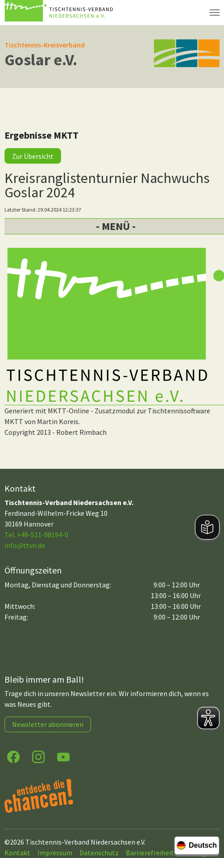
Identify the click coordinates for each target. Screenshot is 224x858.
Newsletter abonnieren (47, 724)
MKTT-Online (68, 410)
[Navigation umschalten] (215, 12)
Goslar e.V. (40, 60)
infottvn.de (24, 545)
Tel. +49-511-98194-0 (36, 534)
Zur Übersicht (33, 156)
